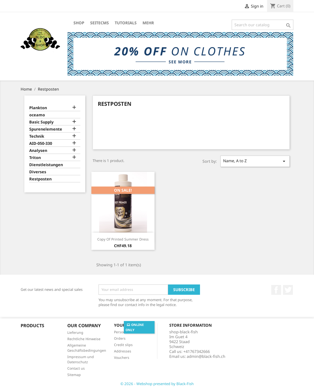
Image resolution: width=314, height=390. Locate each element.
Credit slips (123, 344)
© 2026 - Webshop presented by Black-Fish (157, 383)
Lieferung (75, 332)
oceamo (37, 115)
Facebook (276, 290)
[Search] (262, 25)
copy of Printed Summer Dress (123, 239)
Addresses (122, 351)
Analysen (38, 150)
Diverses (37, 172)
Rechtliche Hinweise (83, 338)
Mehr (148, 23)
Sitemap (74, 374)
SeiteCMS (99, 23)
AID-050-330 (40, 143)
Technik (36, 136)
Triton (35, 157)
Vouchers (121, 357)
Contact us (76, 368)
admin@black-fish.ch (206, 356)
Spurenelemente (45, 129)
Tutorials (126, 23)
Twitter (288, 290)
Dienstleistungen (46, 164)
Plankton (38, 107)
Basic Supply (41, 122)
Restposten (40, 179)
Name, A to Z (255, 161)
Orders (120, 338)
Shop (78, 23)
